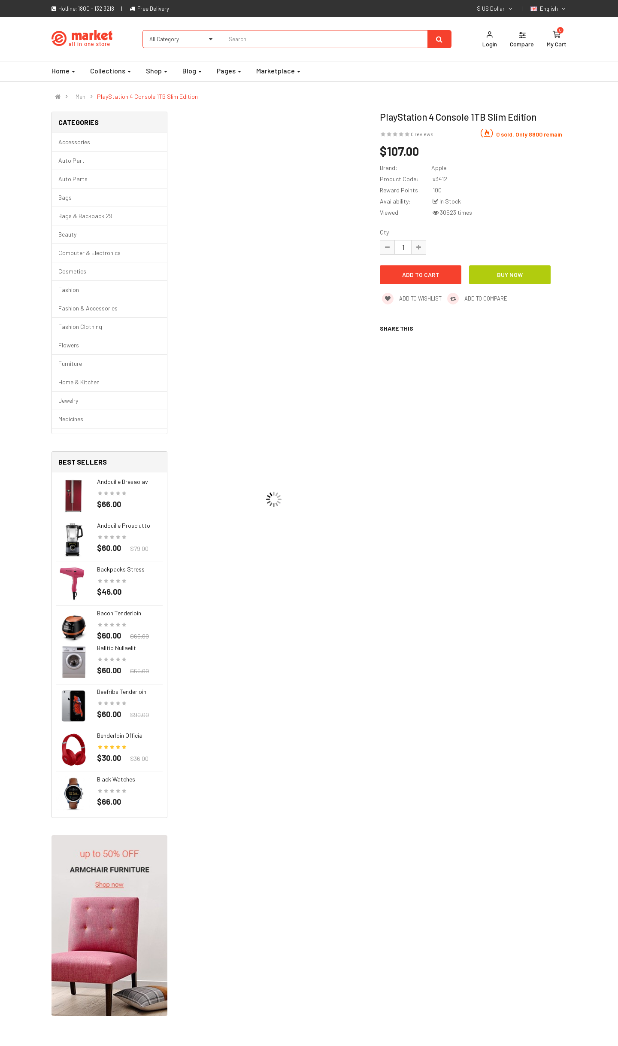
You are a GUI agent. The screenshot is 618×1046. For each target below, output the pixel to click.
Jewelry (68, 400)
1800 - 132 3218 (96, 8)
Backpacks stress (121, 569)
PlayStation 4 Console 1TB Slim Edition (147, 97)
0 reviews (422, 134)
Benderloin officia (119, 735)
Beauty (67, 234)
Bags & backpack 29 (85, 215)
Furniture (70, 363)
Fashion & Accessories (88, 308)
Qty (384, 232)
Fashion (68, 289)
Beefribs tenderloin (121, 691)
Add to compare (477, 298)
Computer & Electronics (89, 252)
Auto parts (73, 178)
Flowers (68, 345)
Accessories (74, 142)
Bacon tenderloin (119, 613)
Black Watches (116, 779)
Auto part (71, 160)
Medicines (70, 419)
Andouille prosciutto (123, 525)
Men (80, 97)
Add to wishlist (412, 298)
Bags (65, 197)
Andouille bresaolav (122, 481)
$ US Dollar (495, 8)
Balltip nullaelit (116, 647)
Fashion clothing (80, 326)
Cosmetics (72, 271)
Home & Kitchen (79, 382)
